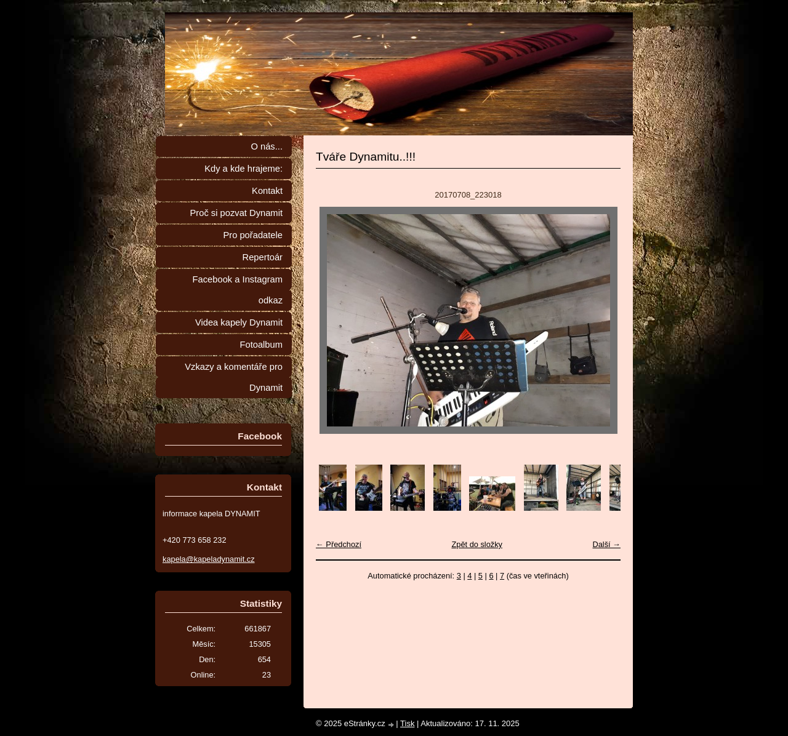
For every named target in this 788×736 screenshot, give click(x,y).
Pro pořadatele (253, 235)
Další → (606, 544)
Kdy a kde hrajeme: (243, 169)
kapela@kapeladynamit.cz (209, 559)
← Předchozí (338, 544)
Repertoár (263, 257)
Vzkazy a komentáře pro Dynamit (234, 377)
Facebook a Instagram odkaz (238, 289)
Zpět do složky (476, 544)
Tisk (407, 723)
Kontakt (267, 191)
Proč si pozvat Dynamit (236, 213)
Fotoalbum (261, 345)
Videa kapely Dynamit (239, 322)
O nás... (267, 146)
